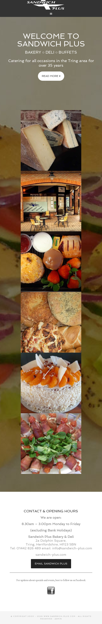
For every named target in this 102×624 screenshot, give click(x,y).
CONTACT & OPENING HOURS (51, 511)
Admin (58, 619)
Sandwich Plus (51, 5)
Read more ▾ (51, 76)
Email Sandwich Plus (51, 563)
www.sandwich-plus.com (60, 616)
